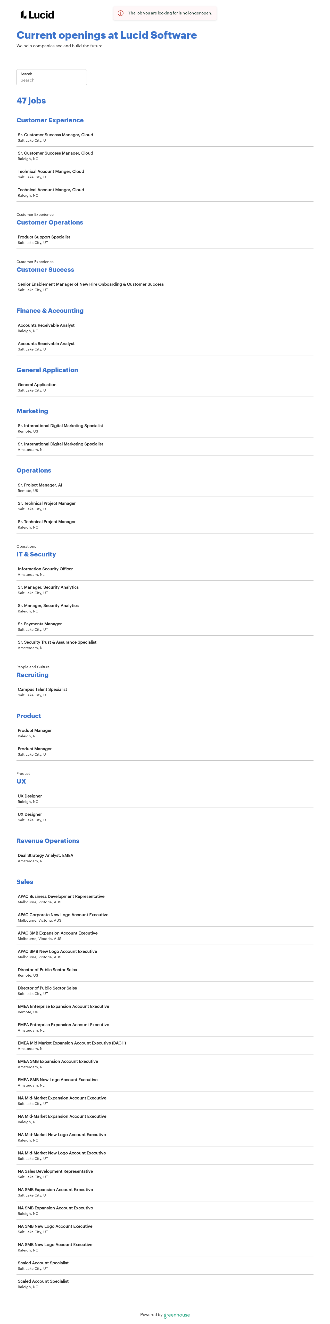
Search (26, 74)
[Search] (51, 80)
